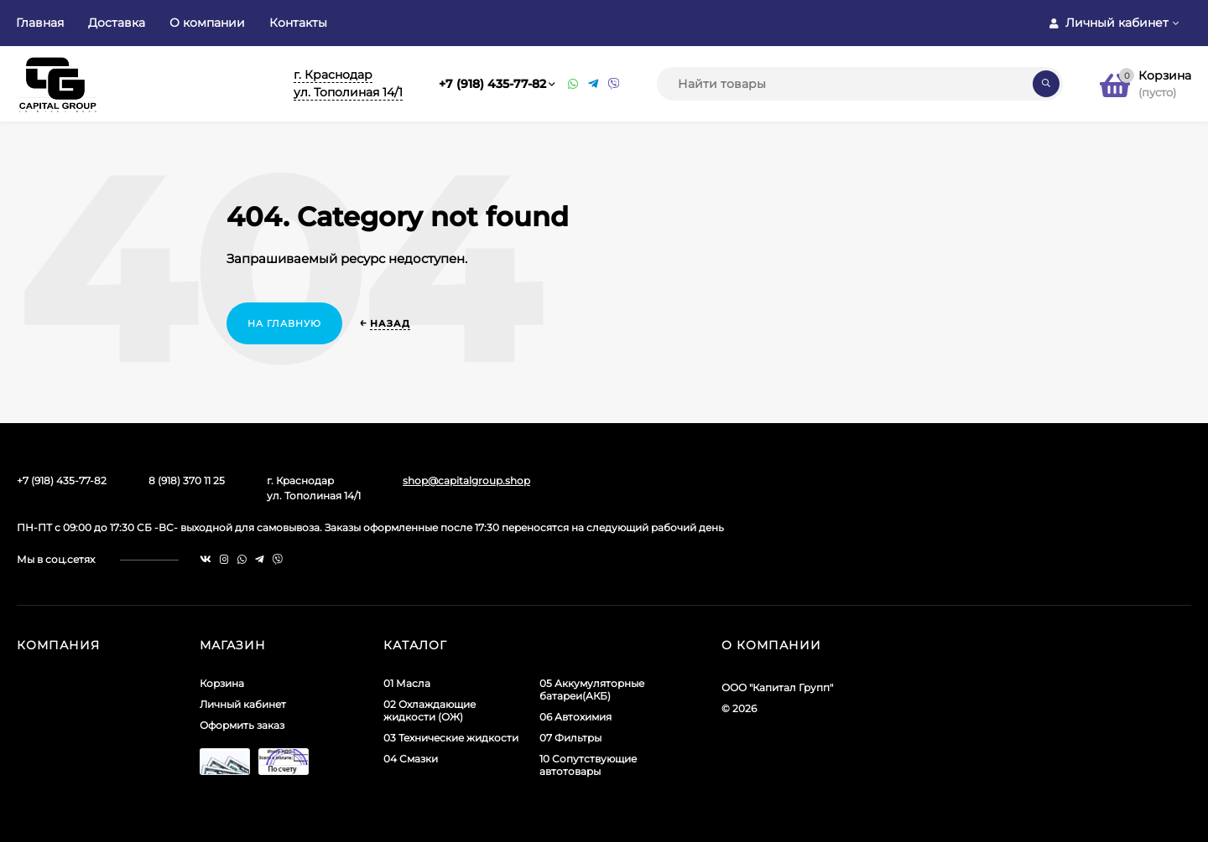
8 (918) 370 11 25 (186, 480)
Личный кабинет (243, 704)
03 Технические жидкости (450, 737)
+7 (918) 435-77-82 (492, 83)
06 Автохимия (575, 716)
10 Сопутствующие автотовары (588, 764)
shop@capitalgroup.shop (466, 480)
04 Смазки (410, 758)
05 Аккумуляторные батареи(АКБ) (591, 689)
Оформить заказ (242, 725)
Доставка (116, 22)
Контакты (298, 22)
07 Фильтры (570, 737)
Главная (40, 22)
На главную (284, 323)
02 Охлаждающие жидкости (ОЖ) (429, 710)
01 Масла (406, 683)
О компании (207, 22)
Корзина (222, 683)
